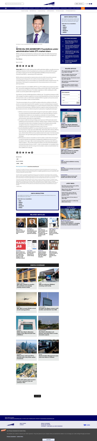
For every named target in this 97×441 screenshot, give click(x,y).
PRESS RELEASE (56, 8)
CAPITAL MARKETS (18, 8)
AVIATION (18, 307)
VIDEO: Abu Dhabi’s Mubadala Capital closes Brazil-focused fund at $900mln (26, 333)
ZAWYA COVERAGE (37, 265)
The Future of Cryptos (60, 10)
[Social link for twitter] (86, 3)
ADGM (18, 163)
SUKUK (18, 378)
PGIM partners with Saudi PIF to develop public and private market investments (26, 357)
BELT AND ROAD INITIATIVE (65, 220)
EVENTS (70, 8)
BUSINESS (26, 8)
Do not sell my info (45, 424)
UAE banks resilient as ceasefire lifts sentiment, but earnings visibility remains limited (25, 286)
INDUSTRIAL (18, 228)
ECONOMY (31, 8)
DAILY (20, 200)
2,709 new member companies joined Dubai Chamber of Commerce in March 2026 (70, 86)
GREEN (20, 204)
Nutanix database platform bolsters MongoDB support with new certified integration (42, 254)
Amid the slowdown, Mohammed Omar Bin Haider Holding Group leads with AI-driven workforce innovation (72, 47)
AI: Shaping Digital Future (70, 10)
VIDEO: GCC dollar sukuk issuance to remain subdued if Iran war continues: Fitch (26, 381)
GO (78, 102)
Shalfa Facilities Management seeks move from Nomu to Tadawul (48, 356)
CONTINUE (48, 439)
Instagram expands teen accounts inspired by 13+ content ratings (31, 253)
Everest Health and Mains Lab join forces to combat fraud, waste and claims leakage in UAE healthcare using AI (21, 255)
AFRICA (20, 207)
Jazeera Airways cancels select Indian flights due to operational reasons (72, 57)
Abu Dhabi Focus (33, 10)
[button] (48, 435)
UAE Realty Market (50, 10)
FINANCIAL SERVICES (20, 283)
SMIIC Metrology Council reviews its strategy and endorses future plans (53, 254)
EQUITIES (40, 354)
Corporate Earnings (41, 10)
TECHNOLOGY (29, 228)
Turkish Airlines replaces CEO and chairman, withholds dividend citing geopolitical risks (69, 194)
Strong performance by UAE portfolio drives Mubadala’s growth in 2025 (71, 61)
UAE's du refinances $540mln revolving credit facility (47, 285)
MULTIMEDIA (43, 8)
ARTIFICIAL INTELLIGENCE (53, 228)
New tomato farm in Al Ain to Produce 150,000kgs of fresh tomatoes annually (71, 42)
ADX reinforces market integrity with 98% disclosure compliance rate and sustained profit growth (43, 233)
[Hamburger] (6, 8)
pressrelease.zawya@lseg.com (33, 166)
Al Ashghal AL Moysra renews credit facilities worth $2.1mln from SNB (48, 309)
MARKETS (40, 228)
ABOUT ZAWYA (23, 423)
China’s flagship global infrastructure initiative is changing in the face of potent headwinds (70, 223)
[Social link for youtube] (91, 3)
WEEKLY (21, 202)
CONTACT (22, 424)
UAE (17, 159)
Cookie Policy (20, 436)
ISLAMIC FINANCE (42, 307)
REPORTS (49, 8)
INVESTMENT (19, 330)
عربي (83, 8)
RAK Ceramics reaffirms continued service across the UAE (20, 231)
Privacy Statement (11, 436)
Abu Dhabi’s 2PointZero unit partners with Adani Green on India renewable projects (48, 333)
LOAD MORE (37, 396)
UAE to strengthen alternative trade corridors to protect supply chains (69, 75)
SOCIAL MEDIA (29, 250)
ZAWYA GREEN (64, 8)
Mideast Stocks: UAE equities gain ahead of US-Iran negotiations (70, 190)
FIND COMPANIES (76, 8)
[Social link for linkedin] (89, 3)
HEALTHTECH (18, 250)
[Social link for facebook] (87, 3)
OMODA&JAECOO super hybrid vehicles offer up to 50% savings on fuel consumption (72, 52)
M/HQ (22, 163)
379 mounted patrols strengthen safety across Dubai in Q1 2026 (70, 71)
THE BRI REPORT (71, 207)
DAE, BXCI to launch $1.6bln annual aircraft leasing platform (26, 309)
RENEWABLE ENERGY (42, 330)
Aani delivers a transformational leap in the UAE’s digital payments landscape (32, 231)
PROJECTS (37, 8)
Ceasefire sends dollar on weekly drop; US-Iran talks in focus (70, 201)
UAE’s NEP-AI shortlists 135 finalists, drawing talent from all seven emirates (53, 232)
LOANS (40, 283)
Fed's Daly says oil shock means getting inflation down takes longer (70, 186)
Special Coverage (24, 10)
